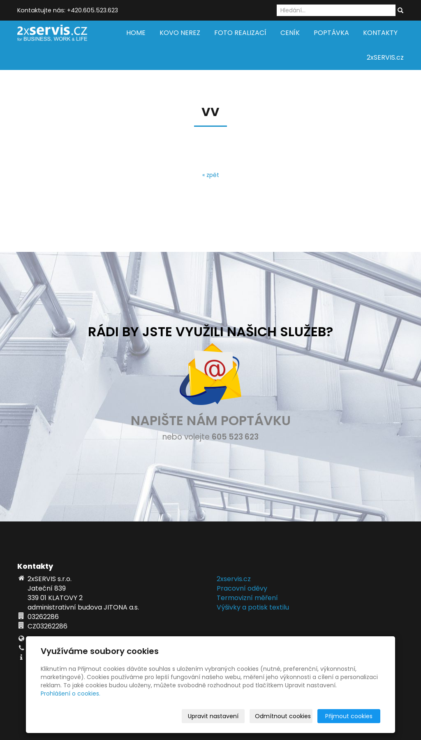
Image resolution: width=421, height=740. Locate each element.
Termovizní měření (247, 598)
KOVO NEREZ (180, 32)
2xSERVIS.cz (385, 57)
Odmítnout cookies (283, 716)
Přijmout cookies (348, 716)
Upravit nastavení (213, 716)
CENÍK (290, 32)
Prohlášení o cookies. (70, 693)
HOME (136, 32)
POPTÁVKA (331, 32)
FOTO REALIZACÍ (240, 32)
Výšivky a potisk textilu (253, 607)
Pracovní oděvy (242, 588)
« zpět (210, 175)
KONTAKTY (380, 32)
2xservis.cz (234, 579)
